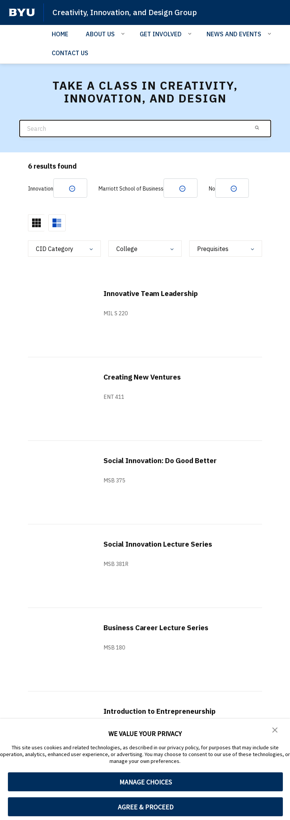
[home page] (22, 12)
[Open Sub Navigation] (124, 33)
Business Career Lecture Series (160, 628)
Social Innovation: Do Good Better (165, 461)
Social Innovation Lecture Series (162, 544)
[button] (275, 729)
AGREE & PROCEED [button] (145, 807)
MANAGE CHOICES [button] (145, 782)
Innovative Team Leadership (154, 294)
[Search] (145, 128)
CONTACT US (70, 53)
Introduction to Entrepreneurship (163, 712)
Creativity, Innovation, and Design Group (127, 12)
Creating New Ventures (145, 377)
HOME (60, 33)
